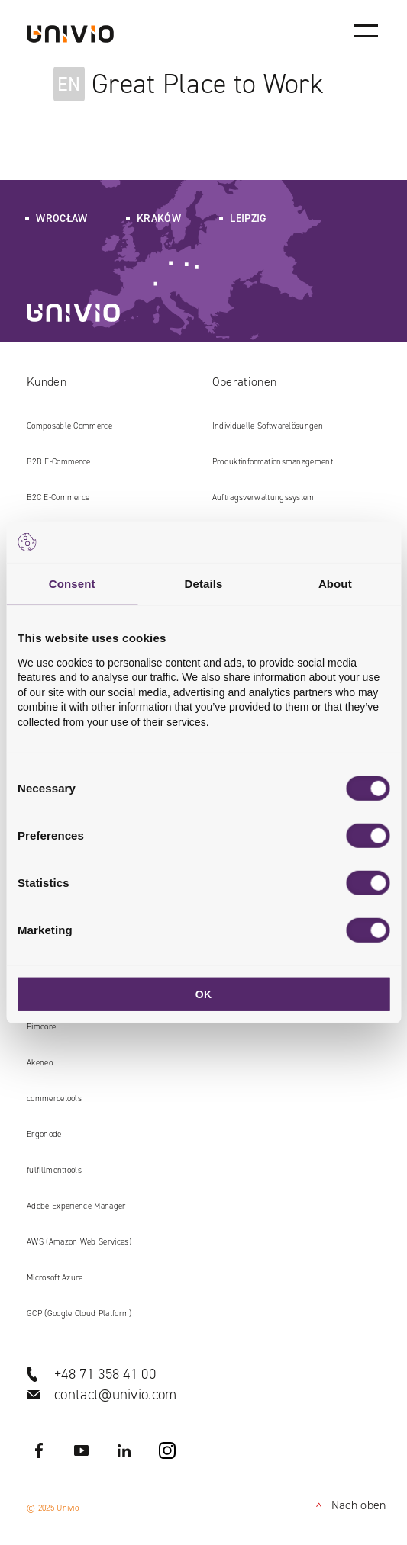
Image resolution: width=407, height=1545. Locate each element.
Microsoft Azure (55, 1277)
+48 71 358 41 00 (105, 1373)
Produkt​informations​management (272, 461)
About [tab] (335, 583)
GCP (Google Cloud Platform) (79, 1313)
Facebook (39, 1450)
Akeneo (40, 1062)
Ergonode (44, 1134)
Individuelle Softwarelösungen (267, 426)
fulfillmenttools (54, 1170)
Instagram (167, 1450)
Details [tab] (204, 583)
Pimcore (41, 1027)
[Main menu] (366, 30)
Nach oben (347, 1505)
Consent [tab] (72, 583)
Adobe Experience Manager (76, 1206)
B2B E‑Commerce (58, 461)
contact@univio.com (115, 1394)
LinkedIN (124, 1450)
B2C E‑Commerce (58, 497)
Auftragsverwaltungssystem (263, 497)
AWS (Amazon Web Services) (79, 1242)
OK (203, 994)
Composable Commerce (69, 426)
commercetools (54, 1098)
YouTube (81, 1450)
